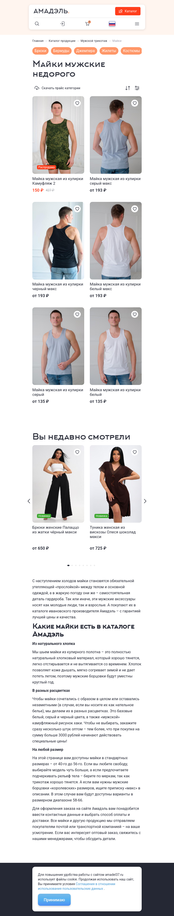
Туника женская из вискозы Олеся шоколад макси (113, 532)
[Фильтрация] (137, 88)
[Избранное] (77, 103)
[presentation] (28, 501)
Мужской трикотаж (94, 41)
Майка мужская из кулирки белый (115, 392)
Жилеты (109, 51)
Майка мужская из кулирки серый (57, 392)
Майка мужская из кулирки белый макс (115, 286)
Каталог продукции (62, 41)
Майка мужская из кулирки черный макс (57, 286)
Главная (38, 41)
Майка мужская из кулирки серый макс (115, 181)
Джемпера (85, 51)
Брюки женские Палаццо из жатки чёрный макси (55, 529)
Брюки (40, 51)
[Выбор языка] (112, 23)
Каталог (128, 11)
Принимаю (54, 899)
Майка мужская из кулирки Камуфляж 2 (57, 181)
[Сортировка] (127, 88)
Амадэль (50, 11)
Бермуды (61, 51)
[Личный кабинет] (62, 23)
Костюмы (131, 51)
